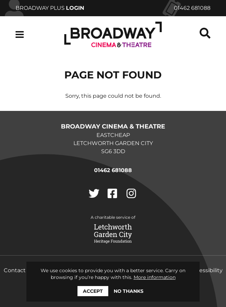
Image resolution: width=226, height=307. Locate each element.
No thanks (128, 291)
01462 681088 (192, 8)
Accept (93, 291)
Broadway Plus (50, 8)
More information (155, 277)
